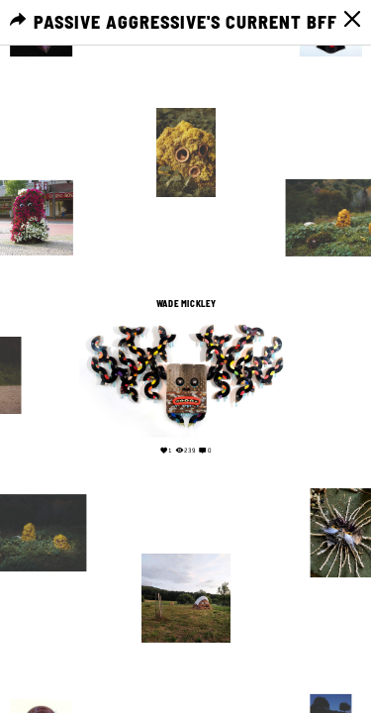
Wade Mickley (185, 303)
